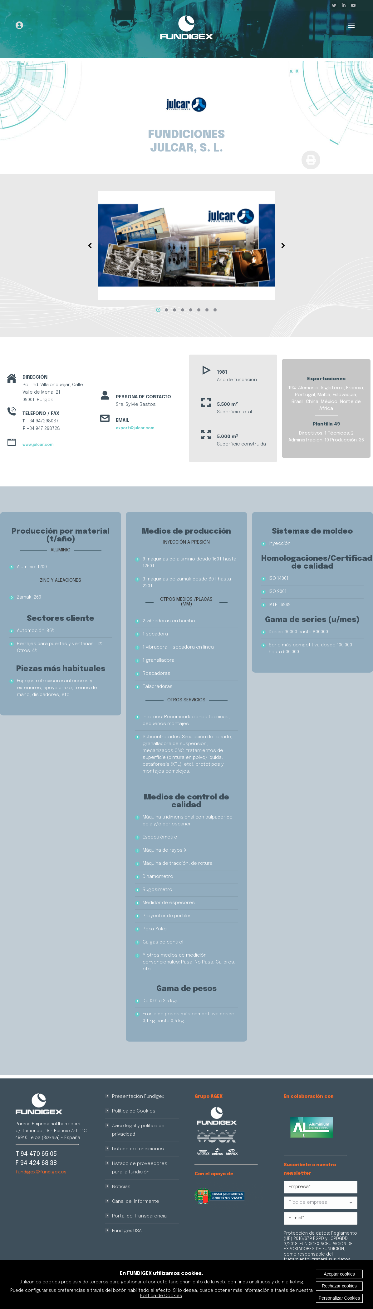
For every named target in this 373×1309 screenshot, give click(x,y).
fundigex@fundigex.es (41, 1172)
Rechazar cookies (339, 1285)
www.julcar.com (37, 445)
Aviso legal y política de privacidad (138, 1130)
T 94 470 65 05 (36, 1154)
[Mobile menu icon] (351, 25)
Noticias (121, 1186)
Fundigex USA (127, 1230)
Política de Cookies (133, 1111)
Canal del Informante (135, 1201)
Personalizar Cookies (339, 1298)
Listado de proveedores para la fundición (139, 1168)
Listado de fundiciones (138, 1149)
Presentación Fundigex (138, 1096)
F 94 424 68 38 (36, 1163)
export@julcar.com (135, 428)
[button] (158, 309)
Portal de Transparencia (139, 1216)
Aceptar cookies (339, 1274)
